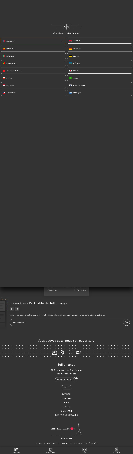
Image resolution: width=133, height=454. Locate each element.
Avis (66, 402)
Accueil (66, 394)
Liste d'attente (50, 450)
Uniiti (69, 438)
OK (126, 322)
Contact (66, 411)
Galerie (66, 398)
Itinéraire (116, 450)
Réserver (16, 450)
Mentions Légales (66, 415)
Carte (66, 406)
